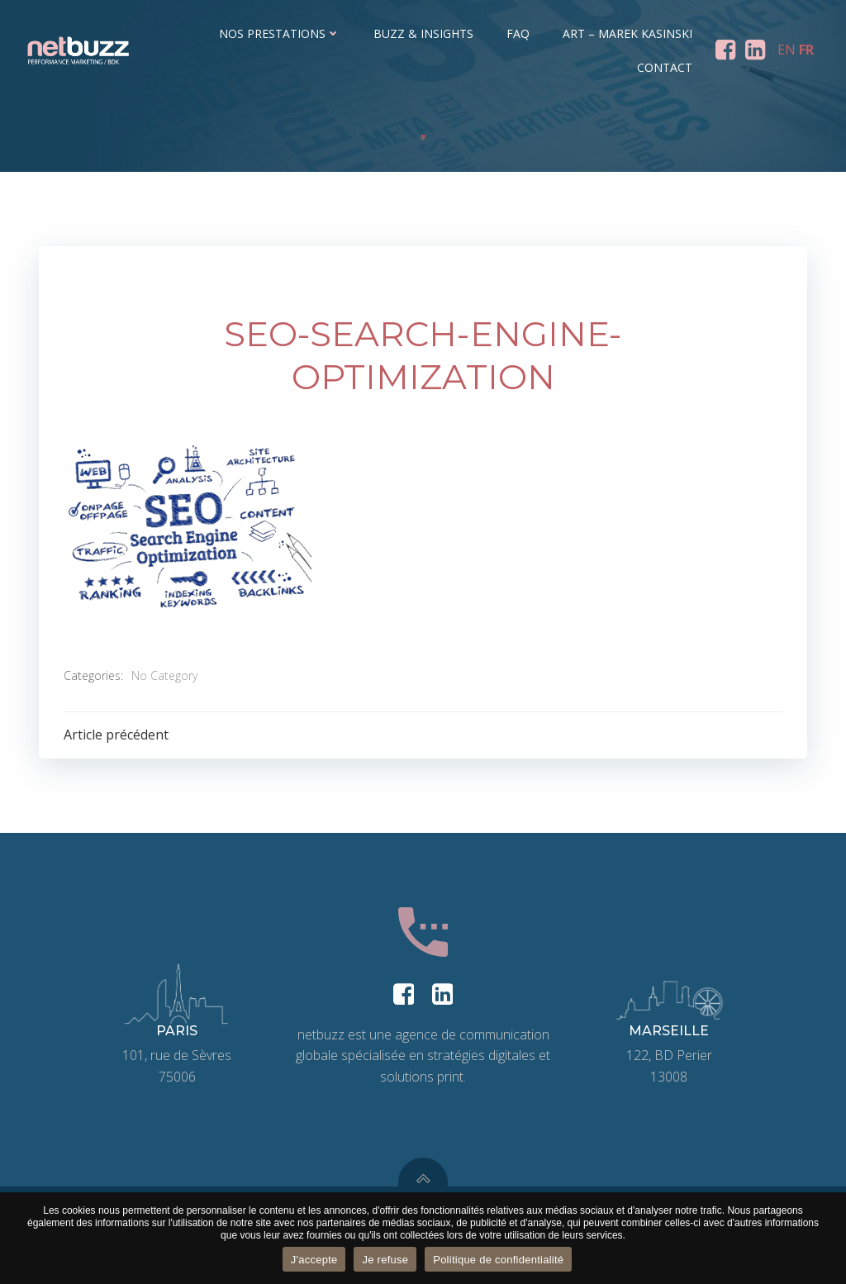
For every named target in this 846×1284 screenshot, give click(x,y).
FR (806, 49)
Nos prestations (279, 33)
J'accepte (314, 1259)
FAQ (518, 33)
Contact (664, 67)
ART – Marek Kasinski (627, 33)
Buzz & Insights (423, 33)
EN (786, 49)
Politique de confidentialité (498, 1259)
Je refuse (385, 1259)
